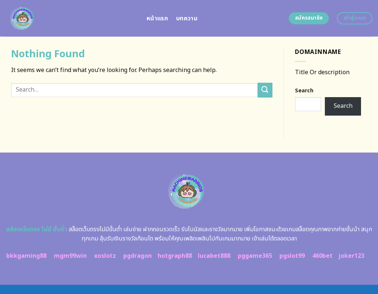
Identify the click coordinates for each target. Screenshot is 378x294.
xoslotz (105, 256)
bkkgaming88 (26, 256)
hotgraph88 (175, 256)
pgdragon (137, 256)
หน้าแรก (157, 18)
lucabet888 (214, 256)
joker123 (351, 256)
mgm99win (70, 256)
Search (304, 91)
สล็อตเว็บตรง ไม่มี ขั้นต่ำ (36, 229)
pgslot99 (292, 256)
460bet (322, 256)
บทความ (186, 18)
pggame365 (255, 256)
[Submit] (265, 90)
